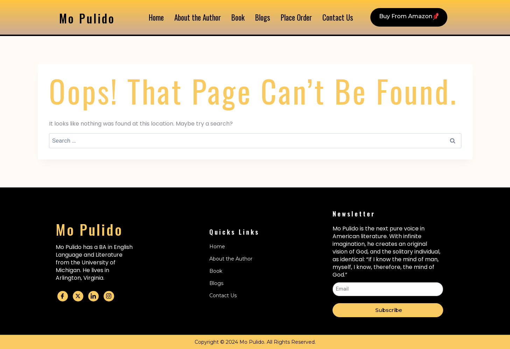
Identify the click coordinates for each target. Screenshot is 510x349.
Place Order (296, 17)
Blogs (263, 17)
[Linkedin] (93, 296)
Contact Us (336, 17)
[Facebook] (62, 296)
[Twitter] (78, 296)
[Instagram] (109, 296)
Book (238, 17)
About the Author (199, 17)
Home (158, 17)
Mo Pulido (91, 17)
